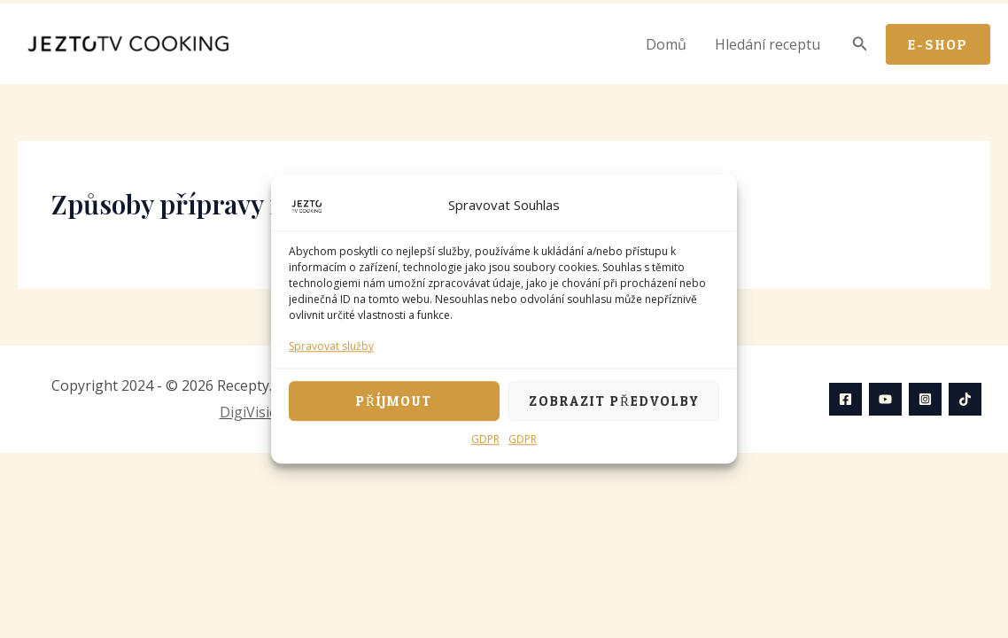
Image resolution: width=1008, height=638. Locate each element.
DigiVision (253, 412)
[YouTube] (885, 399)
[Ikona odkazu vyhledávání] (860, 44)
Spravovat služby (331, 346)
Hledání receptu (767, 44)
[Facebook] (845, 399)
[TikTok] (965, 399)
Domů (666, 44)
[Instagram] (925, 399)
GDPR (485, 439)
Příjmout (394, 401)
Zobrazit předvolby (614, 401)
